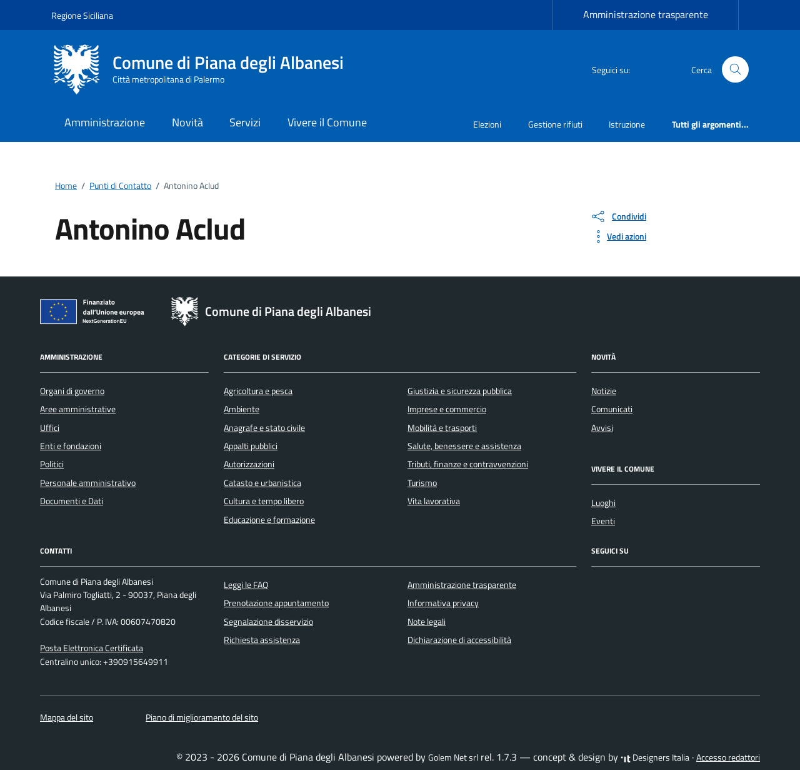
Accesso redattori (728, 757)
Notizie (603, 391)
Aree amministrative (78, 409)
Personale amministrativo (88, 483)
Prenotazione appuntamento (276, 603)
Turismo (422, 483)
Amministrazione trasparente (645, 14)
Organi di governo (72, 391)
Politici (52, 464)
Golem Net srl (453, 757)
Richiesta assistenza (262, 640)
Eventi (603, 521)
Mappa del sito (66, 717)
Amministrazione (104, 122)
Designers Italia (655, 757)
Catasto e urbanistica (262, 483)
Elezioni (487, 124)
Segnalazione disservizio (268, 622)
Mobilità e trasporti (442, 428)
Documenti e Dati (71, 501)
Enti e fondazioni (70, 446)
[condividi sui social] (618, 216)
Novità (187, 122)
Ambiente (241, 409)
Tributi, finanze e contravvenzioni (468, 464)
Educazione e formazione (269, 520)
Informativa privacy (443, 603)
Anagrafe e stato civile (264, 428)
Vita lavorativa (434, 501)
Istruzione (627, 124)
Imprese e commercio (447, 409)
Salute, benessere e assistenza (464, 446)
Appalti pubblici (251, 446)
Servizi (245, 122)
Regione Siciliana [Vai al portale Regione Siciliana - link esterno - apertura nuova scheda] (82, 15)
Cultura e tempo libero (264, 501)
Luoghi (603, 503)
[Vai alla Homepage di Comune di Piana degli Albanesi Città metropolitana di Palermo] (205, 69)
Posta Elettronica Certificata (91, 648)
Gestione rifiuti (555, 124)
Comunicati (611, 409)
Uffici (49, 428)
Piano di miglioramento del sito (202, 717)
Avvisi (602, 428)
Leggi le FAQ (246, 585)
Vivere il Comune (327, 122)
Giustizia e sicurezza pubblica (460, 391)
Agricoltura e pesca (258, 391)
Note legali (427, 622)
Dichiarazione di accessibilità (459, 640)
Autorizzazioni (249, 464)
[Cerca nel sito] (735, 69)
